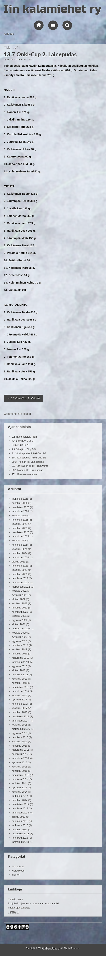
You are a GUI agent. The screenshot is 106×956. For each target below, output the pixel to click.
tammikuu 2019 (20, 662)
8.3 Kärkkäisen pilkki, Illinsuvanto (30, 465)
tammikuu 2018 (20, 691)
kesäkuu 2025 (19, 523)
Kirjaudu (9, 33)
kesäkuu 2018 (19, 678)
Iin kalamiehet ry (52, 9)
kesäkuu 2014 (19, 791)
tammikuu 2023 (20, 582)
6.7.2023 (29, 59)
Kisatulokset (18, 870)
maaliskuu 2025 (20, 532)
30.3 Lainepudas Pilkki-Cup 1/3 (29, 457)
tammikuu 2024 (20, 557)
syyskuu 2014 (19, 787)
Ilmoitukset (18, 866)
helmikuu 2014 (20, 808)
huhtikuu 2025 (19, 528)
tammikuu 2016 (20, 758)
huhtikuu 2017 (19, 712)
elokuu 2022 (18, 599)
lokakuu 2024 (19, 540)
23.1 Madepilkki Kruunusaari (27, 470)
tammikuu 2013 (20, 841)
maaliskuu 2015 (20, 775)
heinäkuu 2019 (20, 645)
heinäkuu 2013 (20, 821)
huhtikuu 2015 (19, 770)
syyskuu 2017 (19, 699)
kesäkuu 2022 (19, 603)
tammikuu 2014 (20, 812)
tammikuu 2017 (20, 720)
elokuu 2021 (18, 624)
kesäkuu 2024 (19, 549)
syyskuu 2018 (19, 666)
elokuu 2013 (18, 816)
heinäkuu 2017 (20, 703)
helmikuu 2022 (20, 611)
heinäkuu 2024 (20, 544)
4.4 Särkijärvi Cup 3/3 (24, 449)
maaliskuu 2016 (20, 749)
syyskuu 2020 (19, 636)
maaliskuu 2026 (20, 507)
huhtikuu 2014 (19, 800)
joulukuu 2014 (19, 783)
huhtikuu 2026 (19, 503)
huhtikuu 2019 (19, 653)
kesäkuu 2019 (19, 649)
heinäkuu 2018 (20, 674)
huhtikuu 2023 (19, 574)
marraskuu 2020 (21, 628)
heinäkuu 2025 (20, 519)
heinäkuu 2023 (20, 565)
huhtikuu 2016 (19, 745)
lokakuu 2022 (19, 590)
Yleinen (11, 47)
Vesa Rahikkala (14, 59)
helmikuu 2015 (20, 779)
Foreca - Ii (13, 911)
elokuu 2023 (18, 561)
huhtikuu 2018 (19, 682)
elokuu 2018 (18, 670)
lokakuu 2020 (19, 632)
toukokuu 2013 (20, 825)
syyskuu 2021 (19, 620)
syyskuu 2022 (19, 595)
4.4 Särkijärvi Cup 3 (23, 440)
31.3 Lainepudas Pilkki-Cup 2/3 (29, 453)
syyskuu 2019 (19, 641)
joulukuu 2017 (19, 695)
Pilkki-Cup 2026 (20, 445)
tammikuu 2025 (20, 536)
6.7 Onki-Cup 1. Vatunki (23, 398)
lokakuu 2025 (19, 515)
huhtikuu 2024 (19, 553)
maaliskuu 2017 (20, 716)
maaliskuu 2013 (20, 833)
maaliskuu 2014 (20, 804)
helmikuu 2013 (20, 837)
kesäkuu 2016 (19, 741)
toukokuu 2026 (20, 498)
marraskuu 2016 (21, 728)
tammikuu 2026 (20, 511)
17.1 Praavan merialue (24, 474)
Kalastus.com (15, 899)
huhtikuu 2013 (19, 829)
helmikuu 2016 (20, 754)
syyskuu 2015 (19, 762)
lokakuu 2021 (19, 615)
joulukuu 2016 (19, 724)
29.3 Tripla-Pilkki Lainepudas (28, 461)
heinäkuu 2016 (20, 737)
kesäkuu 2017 (19, 708)
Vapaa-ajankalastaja (19, 907)
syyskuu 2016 (19, 733)
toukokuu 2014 (20, 795)
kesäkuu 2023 (19, 569)
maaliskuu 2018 (20, 687)
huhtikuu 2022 (19, 607)
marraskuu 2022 (21, 586)
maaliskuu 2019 (20, 657)
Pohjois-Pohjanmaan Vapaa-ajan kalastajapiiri (33, 903)
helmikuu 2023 (20, 578)
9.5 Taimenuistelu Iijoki (24, 436)
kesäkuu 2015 (19, 766)
